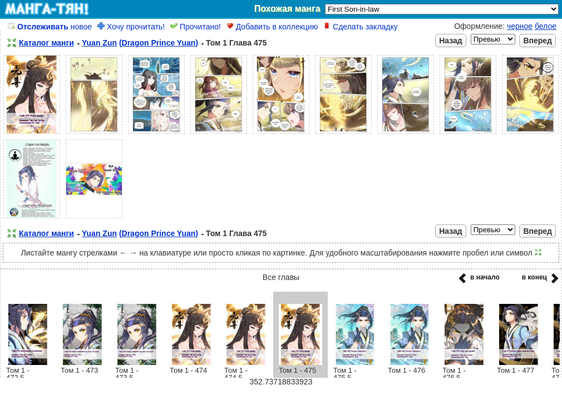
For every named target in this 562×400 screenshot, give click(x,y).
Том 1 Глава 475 (236, 42)
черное (520, 26)
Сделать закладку (360, 26)
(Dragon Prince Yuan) (158, 42)
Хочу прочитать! (131, 26)
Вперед (537, 40)
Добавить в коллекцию (272, 26)
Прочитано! (195, 26)
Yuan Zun (99, 42)
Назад (450, 40)
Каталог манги (46, 42)
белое (545, 26)
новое (50, 26)
